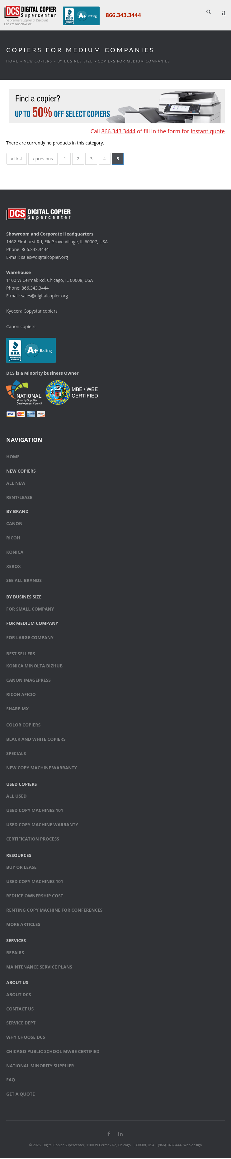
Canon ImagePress (28, 681)
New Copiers (38, 61)
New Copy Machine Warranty (41, 768)
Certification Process (32, 839)
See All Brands (24, 581)
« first (16, 160)
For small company (30, 609)
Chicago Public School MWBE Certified (53, 1052)
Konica (14, 553)
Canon (14, 524)
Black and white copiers (36, 740)
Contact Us (20, 1009)
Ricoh (13, 538)
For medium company (32, 624)
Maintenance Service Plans (39, 967)
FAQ (10, 1080)
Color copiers (23, 726)
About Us (17, 983)
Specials (16, 754)
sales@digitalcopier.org (44, 258)
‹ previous (43, 160)
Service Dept (20, 1024)
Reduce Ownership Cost (34, 896)
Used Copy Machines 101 (34, 811)
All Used (16, 797)
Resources (18, 856)
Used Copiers (21, 785)
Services (16, 941)
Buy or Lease (21, 868)
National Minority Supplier (40, 1066)
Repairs (15, 953)
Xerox (13, 567)
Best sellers (20, 654)
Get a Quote (20, 1095)
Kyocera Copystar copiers (32, 312)
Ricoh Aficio (21, 695)
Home (12, 61)
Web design (192, 1145)
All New (16, 484)
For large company (30, 638)
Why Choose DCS (25, 1038)
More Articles (23, 925)
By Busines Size (75, 61)
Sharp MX (17, 709)
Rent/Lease (19, 498)
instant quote (207, 132)
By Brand (17, 512)
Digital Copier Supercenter (63, 1145)
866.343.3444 (122, 15)
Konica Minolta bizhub (34, 667)
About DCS (18, 995)
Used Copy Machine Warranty (42, 825)
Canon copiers (20, 327)
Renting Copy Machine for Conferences (54, 911)
